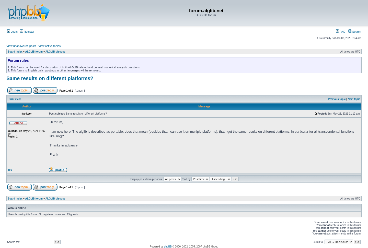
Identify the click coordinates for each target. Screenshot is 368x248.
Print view (15, 99)
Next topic (354, 99)
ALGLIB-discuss (55, 51)
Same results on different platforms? (49, 78)
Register (27, 31)
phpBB (168, 246)
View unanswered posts (21, 45)
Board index (15, 51)
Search (354, 31)
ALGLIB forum (34, 51)
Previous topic (337, 99)
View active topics (49, 45)
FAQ (340, 31)
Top (10, 169)
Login (12, 31)
